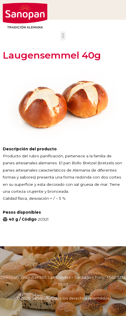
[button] (63, 35)
